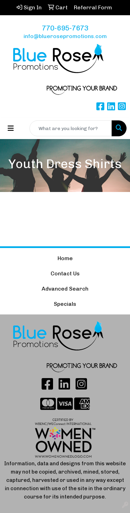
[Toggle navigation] (10, 128)
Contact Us (65, 273)
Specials (65, 304)
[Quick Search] (70, 128)
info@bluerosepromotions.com (65, 36)
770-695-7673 (65, 28)
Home (65, 258)
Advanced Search (65, 288)
